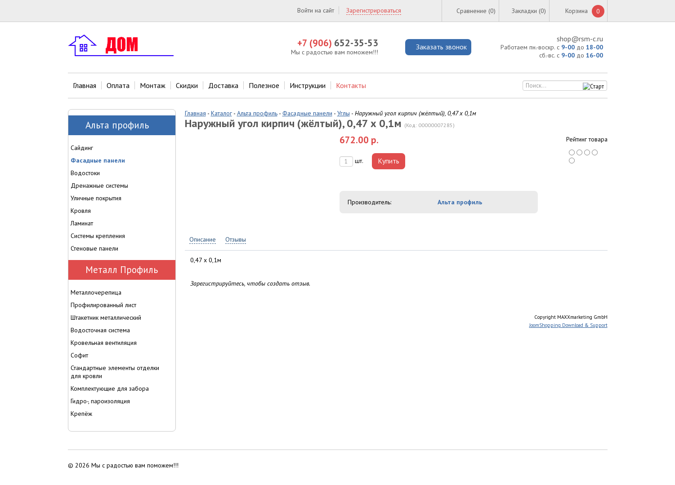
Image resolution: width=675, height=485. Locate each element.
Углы (343, 113)
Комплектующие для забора (110, 388)
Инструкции (308, 85)
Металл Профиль (121, 270)
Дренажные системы (99, 185)
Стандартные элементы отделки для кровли (115, 372)
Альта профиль (257, 113)
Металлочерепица (96, 292)
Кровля (81, 211)
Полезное (264, 85)
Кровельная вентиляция (104, 343)
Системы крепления (98, 236)
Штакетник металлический (106, 317)
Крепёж (81, 414)
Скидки (187, 85)
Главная (84, 85)
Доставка (223, 85)
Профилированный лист (103, 305)
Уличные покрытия (96, 198)
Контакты (351, 85)
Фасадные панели (307, 113)
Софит (79, 355)
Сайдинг (82, 148)
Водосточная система (100, 330)
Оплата (118, 85)
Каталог (221, 113)
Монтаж (152, 85)
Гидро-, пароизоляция (100, 401)
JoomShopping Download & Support (568, 325)
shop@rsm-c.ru (580, 38)
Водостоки (85, 173)
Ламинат (82, 223)
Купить (388, 160)
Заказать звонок (441, 46)
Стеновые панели (94, 248)
